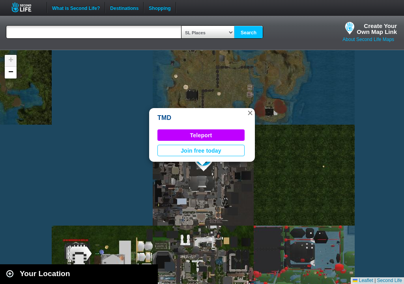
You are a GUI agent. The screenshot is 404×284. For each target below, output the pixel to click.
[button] (250, 113)
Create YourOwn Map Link (377, 28)
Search (248, 33)
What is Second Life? (76, 7)
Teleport (201, 135)
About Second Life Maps (368, 39)
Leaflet (363, 280)
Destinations (124, 7)
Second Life (26, 7)
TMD (164, 117)
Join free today (201, 151)
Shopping (159, 7)
